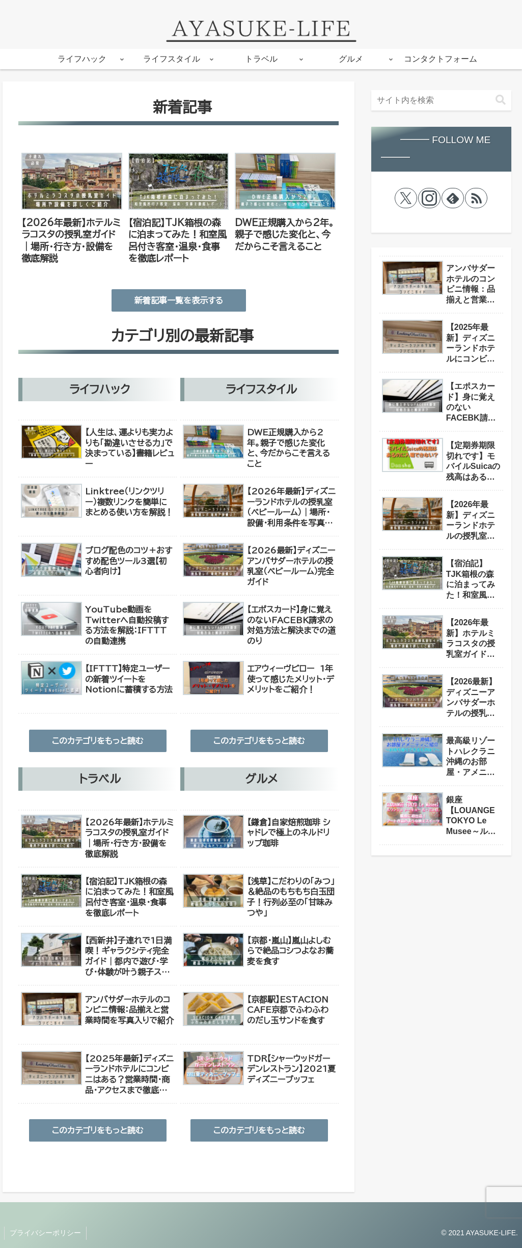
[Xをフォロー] (406, 198)
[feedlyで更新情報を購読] (453, 198)
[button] (500, 100)
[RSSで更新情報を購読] (476, 198)
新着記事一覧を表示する (178, 300)
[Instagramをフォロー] (429, 198)
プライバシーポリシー (45, 1233)
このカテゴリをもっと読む (98, 741)
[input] (441, 100)
